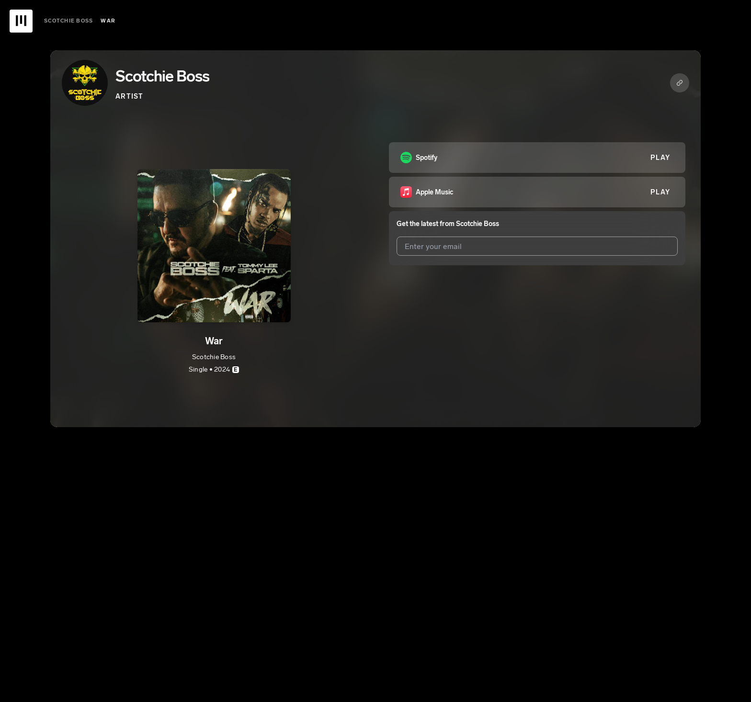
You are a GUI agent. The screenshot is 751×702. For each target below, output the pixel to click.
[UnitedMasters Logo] (21, 21)
